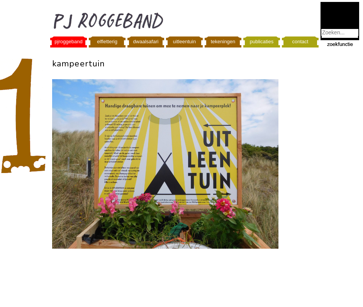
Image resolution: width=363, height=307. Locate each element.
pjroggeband (68, 41)
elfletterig (107, 41)
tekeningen (223, 41)
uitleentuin (184, 41)
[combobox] (339, 32)
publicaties (261, 41)
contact (300, 41)
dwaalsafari (146, 41)
